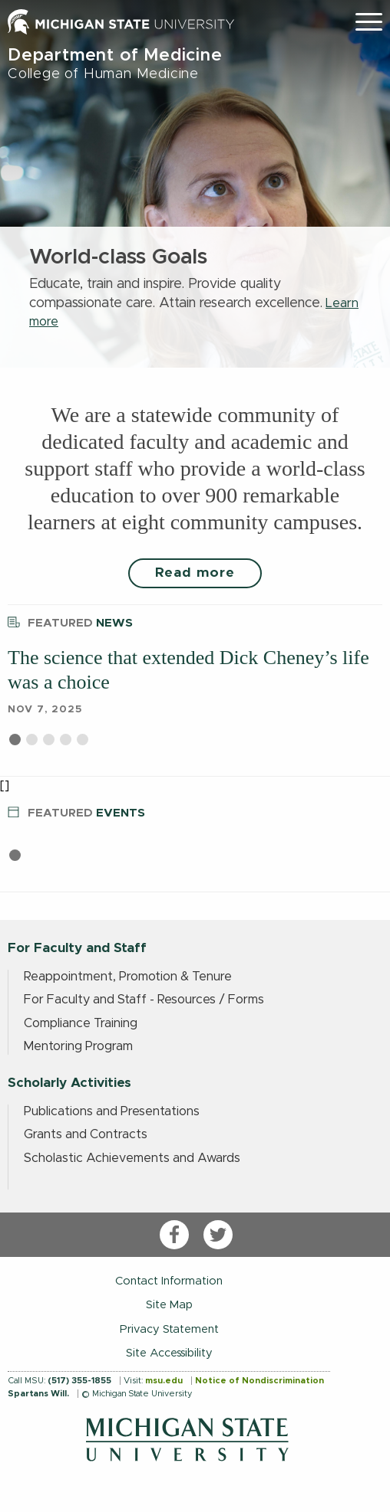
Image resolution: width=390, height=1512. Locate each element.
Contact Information (169, 1281)
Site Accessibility (169, 1353)
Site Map (169, 1305)
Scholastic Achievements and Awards (132, 1158)
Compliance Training (80, 1023)
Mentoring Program (78, 1046)
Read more (195, 573)
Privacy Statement (169, 1329)
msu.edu (164, 1380)
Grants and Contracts (85, 1134)
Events (76, 810)
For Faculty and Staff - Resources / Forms (144, 999)
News (70, 620)
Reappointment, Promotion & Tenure (128, 976)
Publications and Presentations (112, 1111)
